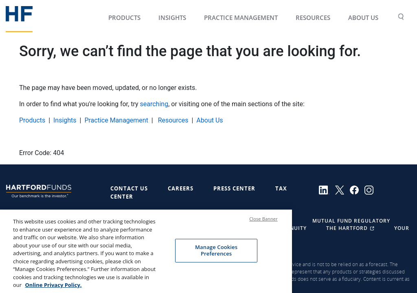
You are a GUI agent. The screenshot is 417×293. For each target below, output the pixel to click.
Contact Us (129, 188)
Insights (65, 120)
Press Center (234, 188)
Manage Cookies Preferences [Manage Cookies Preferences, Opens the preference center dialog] (216, 253)
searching (154, 104)
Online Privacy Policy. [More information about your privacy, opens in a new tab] (53, 287)
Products (32, 120)
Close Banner (263, 221)
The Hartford (351, 228)
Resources (172, 120)
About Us (209, 120)
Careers (180, 188)
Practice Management (116, 120)
